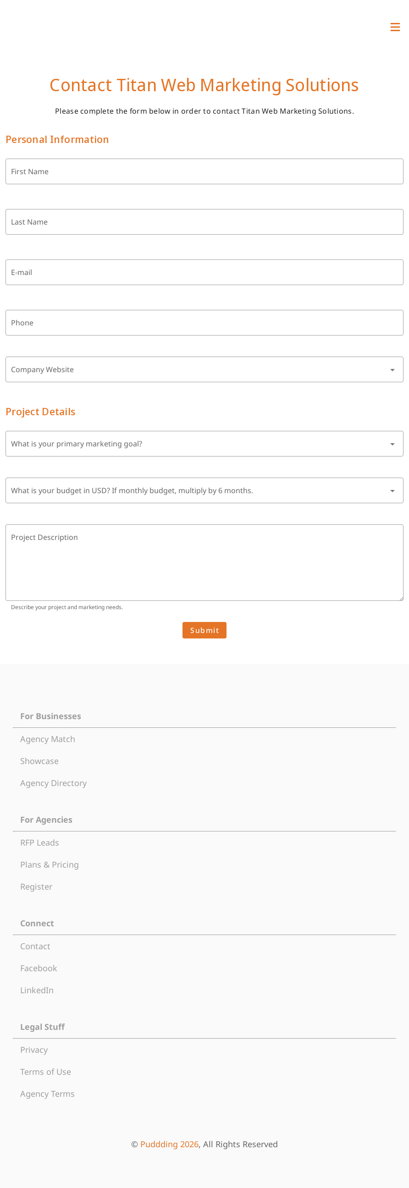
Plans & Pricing (49, 864)
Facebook (38, 968)
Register (36, 886)
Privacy (34, 1049)
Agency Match (47, 738)
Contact (35, 946)
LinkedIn (37, 990)
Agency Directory (53, 782)
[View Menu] (395, 27)
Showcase (39, 760)
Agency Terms (47, 1093)
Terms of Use (45, 1071)
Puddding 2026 (169, 1144)
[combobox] (204, 369)
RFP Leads (39, 842)
